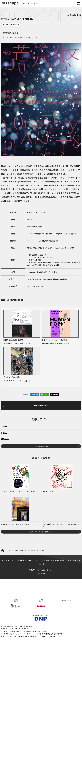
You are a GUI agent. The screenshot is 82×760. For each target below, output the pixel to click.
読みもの (5, 439)
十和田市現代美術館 (11, 24)
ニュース (5, 426)
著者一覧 (41, 564)
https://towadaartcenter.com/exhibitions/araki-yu (47, 279)
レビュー (5, 433)
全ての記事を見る (41, 446)
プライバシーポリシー (45, 570)
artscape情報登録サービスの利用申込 (65, 560)
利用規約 (32, 570)
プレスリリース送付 (41, 560)
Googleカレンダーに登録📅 (66, 233)
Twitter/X (55, 394)
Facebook (35, 394)
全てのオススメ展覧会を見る (41, 531)
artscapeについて (9, 560)
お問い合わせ (41, 574)
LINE (45, 394)
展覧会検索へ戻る (41, 405)
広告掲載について (24, 560)
